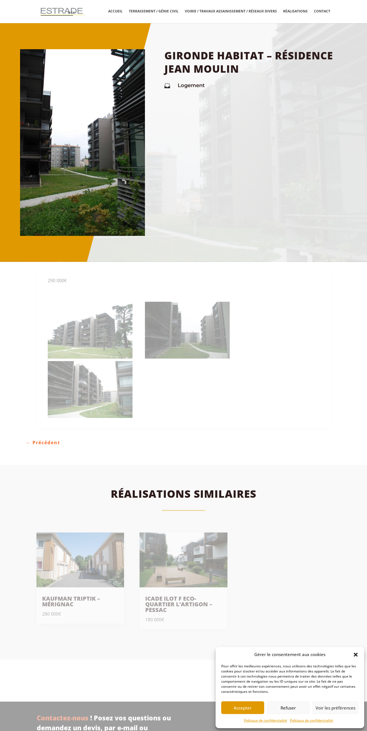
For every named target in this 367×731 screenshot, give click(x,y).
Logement (191, 85)
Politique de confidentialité (265, 720)
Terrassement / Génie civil (154, 11)
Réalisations (295, 11)
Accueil (115, 11)
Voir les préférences (335, 708)
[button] (356, 654)
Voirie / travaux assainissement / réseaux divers (231, 11)
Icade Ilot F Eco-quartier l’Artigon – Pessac (178, 604)
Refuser (288, 708)
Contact (322, 11)
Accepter (242, 708)
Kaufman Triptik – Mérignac (71, 601)
